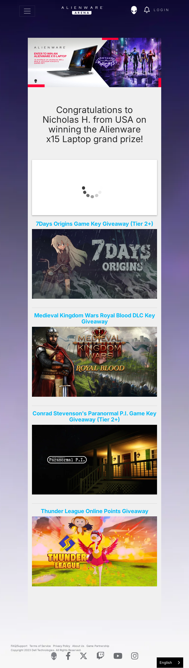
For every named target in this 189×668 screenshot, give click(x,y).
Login (162, 10)
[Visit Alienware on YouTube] (118, 656)
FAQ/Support (19, 645)
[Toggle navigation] (27, 11)
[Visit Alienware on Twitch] (100, 656)
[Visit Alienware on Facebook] (68, 656)
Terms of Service (40, 645)
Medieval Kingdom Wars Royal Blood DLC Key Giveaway (94, 318)
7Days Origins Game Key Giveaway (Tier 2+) (94, 223)
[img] (137, 10)
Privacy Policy (61, 645)
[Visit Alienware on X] (83, 656)
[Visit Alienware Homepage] (54, 656)
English (166, 662)
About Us (78, 645)
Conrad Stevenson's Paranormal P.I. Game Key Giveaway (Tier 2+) (94, 416)
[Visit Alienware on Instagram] (135, 656)
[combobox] (169, 662)
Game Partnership (97, 645)
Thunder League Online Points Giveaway (94, 511)
